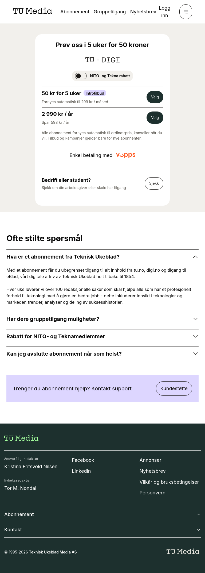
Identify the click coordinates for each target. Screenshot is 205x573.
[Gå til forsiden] (21, 438)
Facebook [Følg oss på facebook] (83, 460)
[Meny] (185, 11)
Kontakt (102, 529)
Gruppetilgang (110, 11)
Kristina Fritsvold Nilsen (31, 466)
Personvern (152, 492)
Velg (155, 97)
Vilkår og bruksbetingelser (169, 482)
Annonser (150, 460)
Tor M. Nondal (20, 488)
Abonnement (74, 11)
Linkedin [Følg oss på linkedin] (81, 471)
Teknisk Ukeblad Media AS (53, 552)
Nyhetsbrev (143, 11)
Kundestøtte (174, 388)
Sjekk (154, 183)
